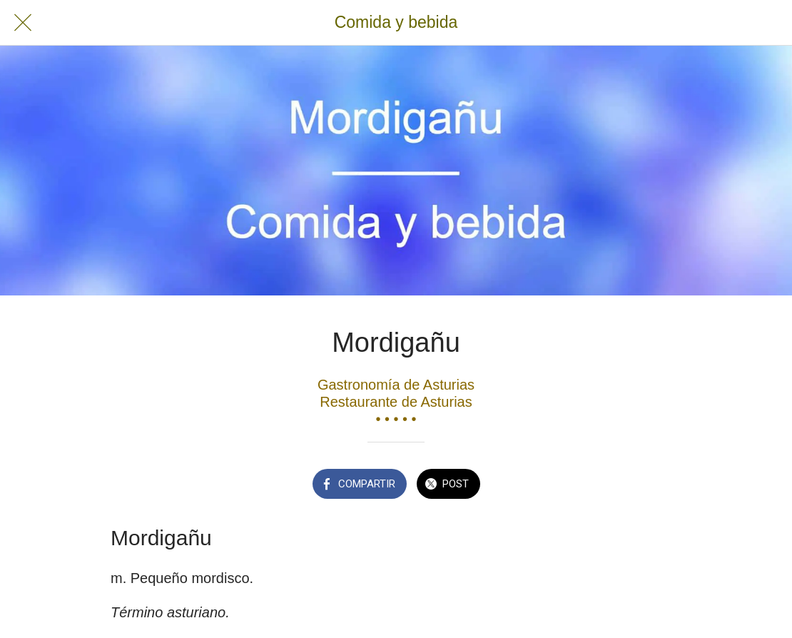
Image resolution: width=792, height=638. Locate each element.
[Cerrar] (22, 22)
